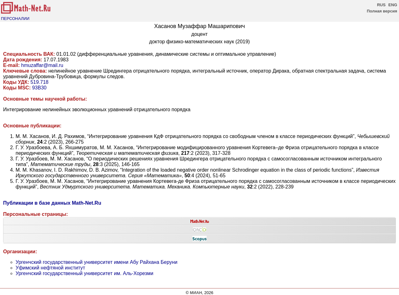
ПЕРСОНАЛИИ (15, 18)
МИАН (196, 292)
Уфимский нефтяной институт (50, 267)
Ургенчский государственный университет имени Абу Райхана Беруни (96, 262)
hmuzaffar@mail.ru (42, 65)
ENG (392, 4)
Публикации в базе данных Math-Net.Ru (52, 203)
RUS (381, 4)
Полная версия (382, 11)
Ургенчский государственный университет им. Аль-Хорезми (84, 273)
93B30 (39, 87)
